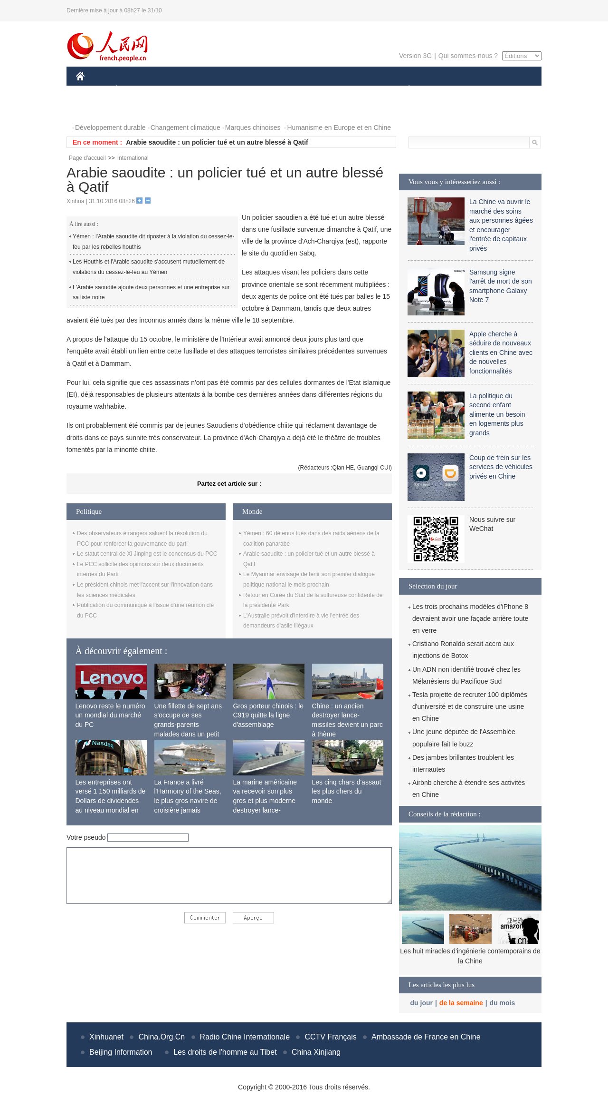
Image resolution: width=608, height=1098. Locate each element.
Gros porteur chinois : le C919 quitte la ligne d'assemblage (268, 715)
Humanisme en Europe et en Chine (339, 127)
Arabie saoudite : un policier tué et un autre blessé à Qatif (217, 142)
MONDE (177, 90)
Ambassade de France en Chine (425, 1037)
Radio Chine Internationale (245, 1037)
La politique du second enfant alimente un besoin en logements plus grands (497, 414)
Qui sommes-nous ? (468, 55)
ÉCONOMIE (133, 90)
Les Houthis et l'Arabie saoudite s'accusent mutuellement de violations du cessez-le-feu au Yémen (149, 266)
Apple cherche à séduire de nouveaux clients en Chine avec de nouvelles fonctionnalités (500, 352)
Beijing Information (120, 1052)
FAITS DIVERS (353, 90)
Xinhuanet (106, 1037)
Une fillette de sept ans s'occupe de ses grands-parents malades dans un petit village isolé (188, 724)
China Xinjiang (316, 1052)
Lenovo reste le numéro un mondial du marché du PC (110, 715)
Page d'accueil (87, 158)
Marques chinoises (253, 127)
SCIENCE (259, 90)
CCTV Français (330, 1037)
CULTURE (301, 90)
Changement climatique (185, 127)
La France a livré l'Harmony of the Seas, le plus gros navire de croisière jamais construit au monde (187, 800)
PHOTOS (95, 109)
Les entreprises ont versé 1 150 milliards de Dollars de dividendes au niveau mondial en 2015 (111, 800)
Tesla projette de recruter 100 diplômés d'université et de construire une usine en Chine (469, 706)
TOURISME (482, 90)
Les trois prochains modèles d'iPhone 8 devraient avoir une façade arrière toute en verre (470, 618)
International (133, 158)
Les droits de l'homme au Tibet (224, 1052)
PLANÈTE (404, 90)
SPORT (442, 90)
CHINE (92, 90)
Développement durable (110, 127)
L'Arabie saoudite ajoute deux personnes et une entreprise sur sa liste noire (151, 292)
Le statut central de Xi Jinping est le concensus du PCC (147, 553)
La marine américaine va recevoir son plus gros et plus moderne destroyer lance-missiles (265, 800)
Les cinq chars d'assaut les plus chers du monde (346, 791)
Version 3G (415, 55)
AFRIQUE (216, 90)
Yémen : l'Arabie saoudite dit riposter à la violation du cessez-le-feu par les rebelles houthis (153, 241)
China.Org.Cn (161, 1037)
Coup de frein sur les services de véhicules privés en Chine (500, 467)
